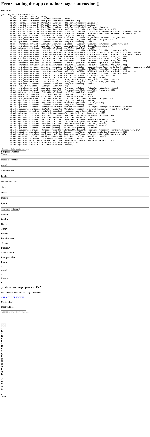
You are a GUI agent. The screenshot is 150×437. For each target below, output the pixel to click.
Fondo (4, 202)
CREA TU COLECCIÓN (12, 324)
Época (4, 230)
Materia (4, 224)
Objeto (4, 219)
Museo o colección (9, 186)
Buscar (15, 235)
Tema (3, 213)
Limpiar (6, 235)
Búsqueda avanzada (10, 178)
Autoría (4, 191)
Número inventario (9, 208)
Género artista (7, 197)
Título (4, 180)
